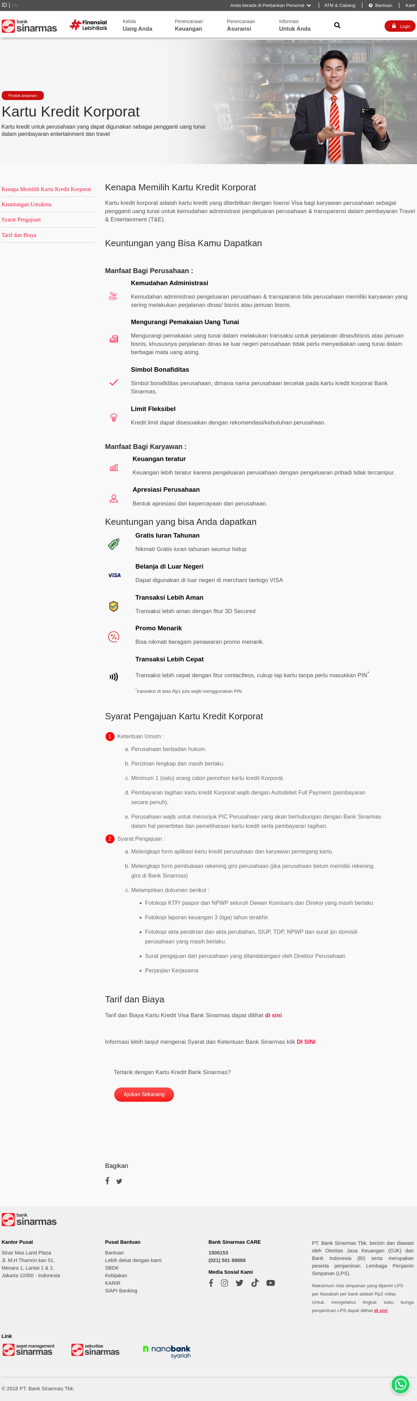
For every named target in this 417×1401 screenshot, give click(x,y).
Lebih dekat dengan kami (133, 1260)
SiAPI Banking (121, 1290)
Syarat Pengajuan (21, 219)
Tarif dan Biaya (19, 235)
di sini (273, 1015)
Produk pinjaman (23, 95)
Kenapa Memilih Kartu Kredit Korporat (46, 189)
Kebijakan (116, 1275)
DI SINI (306, 1042)
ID (4, 5)
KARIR (113, 1283)
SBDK (112, 1268)
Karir (410, 5)
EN (15, 5)
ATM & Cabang (339, 5)
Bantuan (380, 5)
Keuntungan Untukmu (27, 204)
